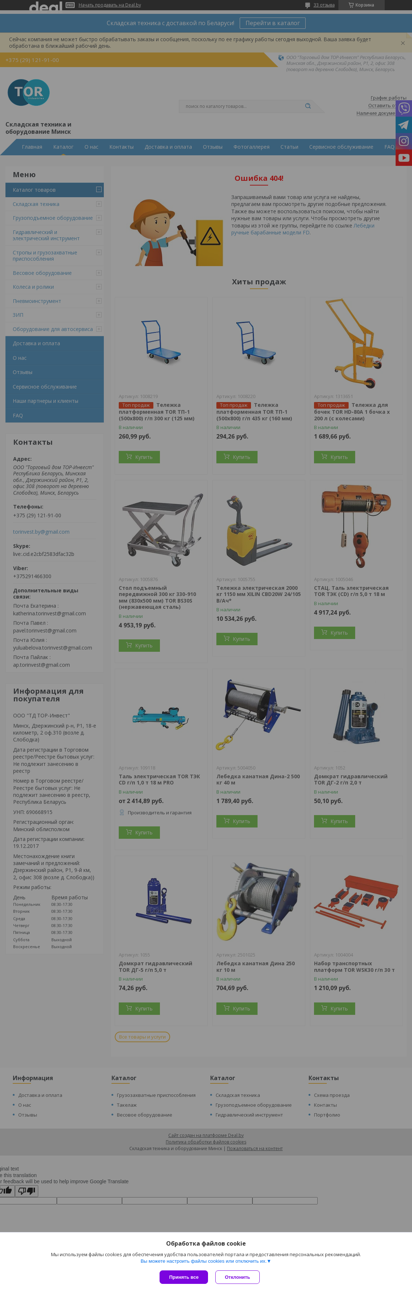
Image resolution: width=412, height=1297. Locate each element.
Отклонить (237, 1277)
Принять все (184, 1277)
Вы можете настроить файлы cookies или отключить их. (204, 1261)
